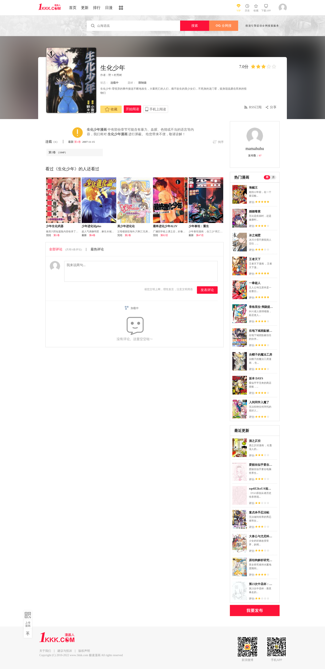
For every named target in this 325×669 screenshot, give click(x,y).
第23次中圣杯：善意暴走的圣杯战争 (272, 584)
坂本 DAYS (256, 378)
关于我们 (45, 650)
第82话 (164, 235)
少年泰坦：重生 (199, 226)
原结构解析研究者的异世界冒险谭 (270, 560)
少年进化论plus (91, 226)
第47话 (200, 235)
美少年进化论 (126, 226)
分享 (273, 107)
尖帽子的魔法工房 (260, 354)
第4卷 (92, 235)
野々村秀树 (115, 75)
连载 (52, 141)
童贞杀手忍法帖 (259, 512)
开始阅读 (132, 109)
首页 (72, 8)
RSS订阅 (255, 107)
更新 (85, 8)
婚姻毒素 (255, 211)
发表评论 (207, 290)
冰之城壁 (255, 235)
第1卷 (78, 141)
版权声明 (84, 650)
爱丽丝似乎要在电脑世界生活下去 (270, 464)
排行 (97, 8)
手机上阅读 (157, 109)
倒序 (221, 142)
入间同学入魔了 (259, 402)
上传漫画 (27, 624)
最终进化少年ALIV (165, 226)
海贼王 (253, 187)
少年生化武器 (54, 226)
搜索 (194, 25)
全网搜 (224, 25)
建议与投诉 (64, 650)
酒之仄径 (255, 440)
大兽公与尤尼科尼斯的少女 (266, 536)
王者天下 (255, 259)
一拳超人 (255, 283)
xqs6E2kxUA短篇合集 (263, 488)
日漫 (109, 8)
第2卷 (128, 235)
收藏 (111, 109)
